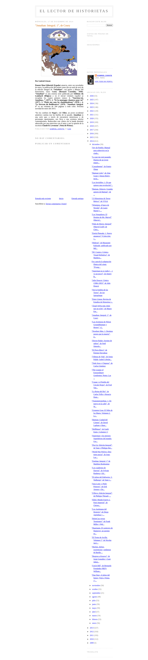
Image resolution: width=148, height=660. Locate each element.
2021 (92, 115)
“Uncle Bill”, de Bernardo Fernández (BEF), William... (101, 568)
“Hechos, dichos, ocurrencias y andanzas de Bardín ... (101, 549)
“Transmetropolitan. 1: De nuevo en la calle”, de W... (101, 404)
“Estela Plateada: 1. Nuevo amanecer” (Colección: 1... (102, 236)
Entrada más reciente (43, 198)
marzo (94, 616)
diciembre (96, 144)
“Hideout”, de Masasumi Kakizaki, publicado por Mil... (102, 245)
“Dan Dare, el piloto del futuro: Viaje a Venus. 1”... (101, 578)
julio (94, 601)
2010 (92, 639)
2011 (92, 635)
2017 (92, 130)
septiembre (96, 593)
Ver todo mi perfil (104, 81)
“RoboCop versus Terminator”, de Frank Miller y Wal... (101, 521)
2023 (92, 107)
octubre (95, 589)
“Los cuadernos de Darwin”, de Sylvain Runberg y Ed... (100, 470)
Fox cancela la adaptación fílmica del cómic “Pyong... (101, 264)
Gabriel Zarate (104, 75)
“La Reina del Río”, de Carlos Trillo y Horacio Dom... (101, 394)
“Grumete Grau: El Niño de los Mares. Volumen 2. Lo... (102, 413)
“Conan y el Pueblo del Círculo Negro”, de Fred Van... (102, 385)
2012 (92, 632)
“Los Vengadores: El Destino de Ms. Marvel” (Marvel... (102, 217)
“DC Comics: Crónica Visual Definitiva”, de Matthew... (101, 255)
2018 (92, 126)
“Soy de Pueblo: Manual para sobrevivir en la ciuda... (101, 150)
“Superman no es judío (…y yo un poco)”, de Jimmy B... (102, 274)
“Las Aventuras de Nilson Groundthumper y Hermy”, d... (101, 324)
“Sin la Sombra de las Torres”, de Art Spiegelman (100, 292)
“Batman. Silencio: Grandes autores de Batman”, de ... (102, 192)
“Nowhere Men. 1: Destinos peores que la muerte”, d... (102, 334)
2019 (92, 122)
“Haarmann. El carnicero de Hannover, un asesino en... (102, 531)
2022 (92, 111)
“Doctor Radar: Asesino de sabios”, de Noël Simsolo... (102, 343)
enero (94, 623)
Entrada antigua (77, 198)
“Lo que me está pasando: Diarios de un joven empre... (101, 160)
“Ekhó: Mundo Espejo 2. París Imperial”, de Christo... (101, 502)
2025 (92, 100)
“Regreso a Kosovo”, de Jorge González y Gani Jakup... (101, 559)
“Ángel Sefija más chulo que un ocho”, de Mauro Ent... (102, 308)
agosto (94, 597)
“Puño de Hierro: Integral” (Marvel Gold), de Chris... (102, 227)
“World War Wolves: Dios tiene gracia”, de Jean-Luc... (101, 454)
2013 (92, 628)
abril (94, 612)
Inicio (61, 198)
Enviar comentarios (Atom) (56, 204)
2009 (92, 643)
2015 (92, 137)
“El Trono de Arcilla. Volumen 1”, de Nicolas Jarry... (101, 540)
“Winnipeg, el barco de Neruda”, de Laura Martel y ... (100, 208)
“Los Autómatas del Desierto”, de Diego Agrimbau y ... (100, 512)
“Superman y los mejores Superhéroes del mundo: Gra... (102, 438)
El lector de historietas (74, 11)
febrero (95, 619)
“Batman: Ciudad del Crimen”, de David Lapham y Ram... (100, 422)
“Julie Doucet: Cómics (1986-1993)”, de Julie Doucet (101, 283)
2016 (92, 134)
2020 (92, 118)
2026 (92, 96)
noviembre (96, 585)
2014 (92, 141)
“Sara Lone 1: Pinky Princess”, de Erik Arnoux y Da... (99, 486)
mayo (94, 608)
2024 (92, 103)
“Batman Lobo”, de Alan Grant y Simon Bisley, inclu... (101, 176)
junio (94, 604)
